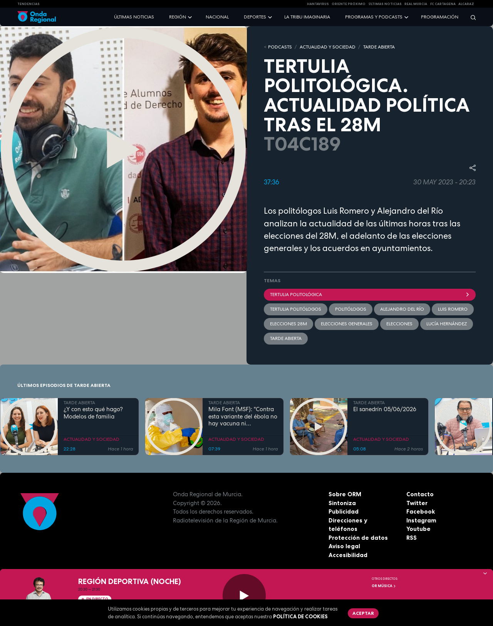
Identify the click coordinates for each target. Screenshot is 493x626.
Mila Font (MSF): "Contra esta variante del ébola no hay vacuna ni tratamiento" (242, 416)
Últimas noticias (134, 17)
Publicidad (344, 511)
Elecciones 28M (288, 324)
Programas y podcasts (373, 17)
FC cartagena (443, 4)
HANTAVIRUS (318, 4)
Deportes (255, 17)
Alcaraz (466, 4)
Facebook (420, 511)
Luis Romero (453, 309)
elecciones (399, 324)
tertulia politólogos (295, 309)
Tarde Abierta (286, 338)
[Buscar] (471, 17)
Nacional (217, 17)
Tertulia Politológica (370, 294)
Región (177, 17)
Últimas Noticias (385, 4)
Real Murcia (415, 4)
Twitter (417, 503)
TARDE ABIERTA (379, 47)
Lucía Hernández (446, 324)
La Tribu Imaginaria (307, 17)
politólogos (350, 309)
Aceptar (363, 613)
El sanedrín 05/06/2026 (384, 409)
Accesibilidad (348, 555)
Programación (439, 17)
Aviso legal (344, 546)
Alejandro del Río (402, 309)
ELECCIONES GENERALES (346, 324)
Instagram (421, 520)
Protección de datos (358, 537)
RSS (411, 537)
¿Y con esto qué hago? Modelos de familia (93, 413)
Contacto (420, 494)
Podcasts (280, 47)
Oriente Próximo (349, 4)
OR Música (384, 586)
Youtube (418, 528)
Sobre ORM (345, 494)
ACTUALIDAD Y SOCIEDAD (327, 47)
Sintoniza (342, 503)
